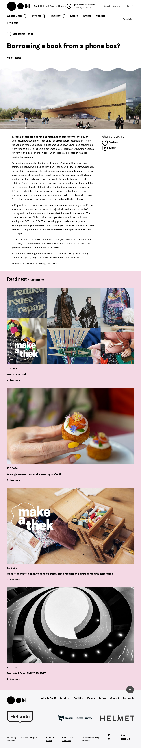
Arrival (87, 15)
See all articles (37, 279)
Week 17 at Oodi (16, 374)
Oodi (18, 6)
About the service (50, 739)
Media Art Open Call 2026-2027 (26, 673)
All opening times (82, 7)
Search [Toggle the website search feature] (127, 19)
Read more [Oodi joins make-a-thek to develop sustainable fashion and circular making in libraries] (15, 579)
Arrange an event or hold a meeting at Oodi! (34, 474)
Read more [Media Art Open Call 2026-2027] (15, 679)
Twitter (109, 147)
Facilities (56, 15)
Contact (100, 15)
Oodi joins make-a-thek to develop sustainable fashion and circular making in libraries (60, 573)
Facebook (110, 142)
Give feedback (125, 737)
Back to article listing (20, 33)
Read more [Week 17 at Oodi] (15, 380)
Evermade (85, 740)
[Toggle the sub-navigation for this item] (24, 16)
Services (36, 15)
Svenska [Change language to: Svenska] (116, 6)
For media (12, 22)
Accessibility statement (67, 739)
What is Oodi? (14, 15)
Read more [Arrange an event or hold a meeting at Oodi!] (15, 479)
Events (74, 15)
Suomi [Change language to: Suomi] (107, 6)
